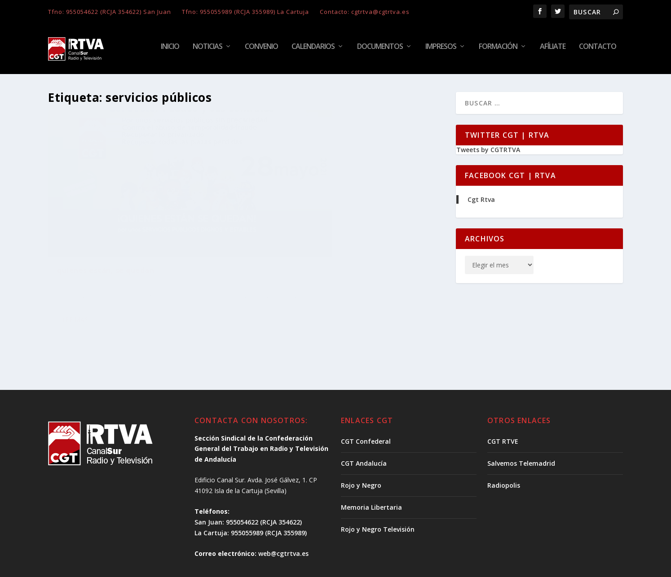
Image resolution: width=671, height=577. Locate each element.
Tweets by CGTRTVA (488, 155)
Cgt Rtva (481, 205)
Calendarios (313, 52)
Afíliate (552, 52)
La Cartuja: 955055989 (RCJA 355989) (250, 494)
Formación (498, 52)
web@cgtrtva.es (283, 515)
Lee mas (75, 305)
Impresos (440, 52)
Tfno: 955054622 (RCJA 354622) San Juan (109, 12)
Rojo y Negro (361, 446)
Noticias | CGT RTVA (145, 258)
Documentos (380, 52)
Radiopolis (503, 446)
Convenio (261, 52)
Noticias (207, 52)
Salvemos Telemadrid (521, 424)
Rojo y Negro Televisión (378, 490)
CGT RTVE (502, 402)
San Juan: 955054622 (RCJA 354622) (248, 483)
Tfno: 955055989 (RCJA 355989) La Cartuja (245, 12)
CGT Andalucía (364, 424)
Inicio (170, 52)
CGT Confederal (366, 402)
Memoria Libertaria (371, 468)
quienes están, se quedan (105, 245)
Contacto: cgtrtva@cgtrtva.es (365, 12)
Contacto (597, 52)
